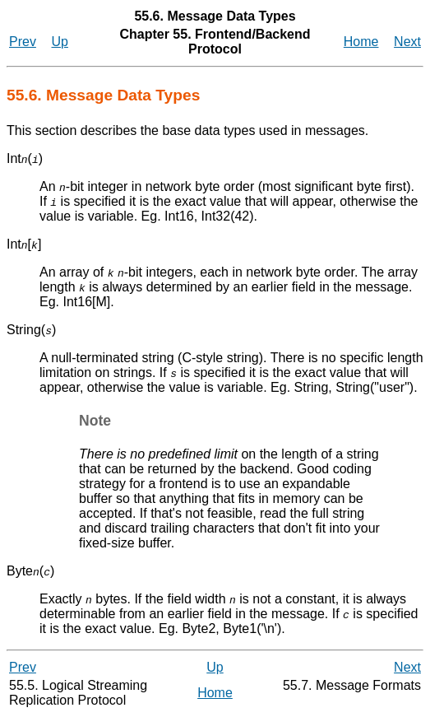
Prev (22, 42)
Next (407, 42)
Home (361, 42)
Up (60, 42)
